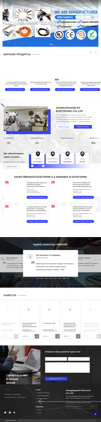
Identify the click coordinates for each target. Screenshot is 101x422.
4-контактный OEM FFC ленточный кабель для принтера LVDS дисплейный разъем (16, 84)
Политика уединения (10, 420)
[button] (91, 52)
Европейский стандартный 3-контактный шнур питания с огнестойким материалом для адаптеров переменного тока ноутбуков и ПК (82, 186)
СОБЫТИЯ (76, 4)
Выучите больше (63, 126)
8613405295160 (67, 161)
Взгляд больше (36, 54)
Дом (28, 4)
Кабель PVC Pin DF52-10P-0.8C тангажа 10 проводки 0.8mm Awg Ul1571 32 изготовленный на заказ (66, 84)
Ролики (45, 4)
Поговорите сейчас (11, 166)
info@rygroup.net (52, 161)
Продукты (36, 4)
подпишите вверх (92, 406)
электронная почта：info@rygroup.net (15, 397)
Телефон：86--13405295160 (13, 394)
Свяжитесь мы (64, 4)
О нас (54, 4)
